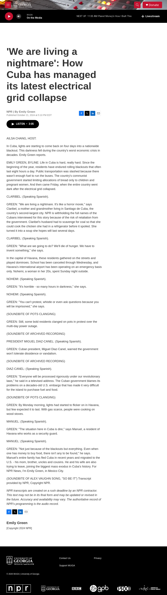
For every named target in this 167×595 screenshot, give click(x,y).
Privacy (97, 558)
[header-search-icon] (137, 5)
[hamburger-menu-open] (8, 5)
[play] (9, 16)
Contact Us (64, 558)
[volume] (19, 16)
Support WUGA (67, 565)
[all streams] (150, 16)
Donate (154, 5)
